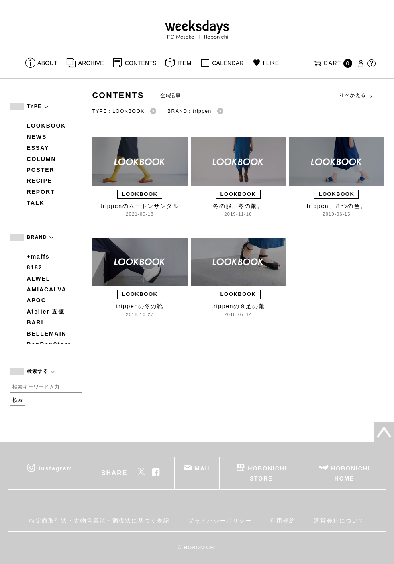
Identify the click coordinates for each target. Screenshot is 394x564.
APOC (36, 300)
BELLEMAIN (47, 333)
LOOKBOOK (46, 125)
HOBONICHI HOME (350, 473)
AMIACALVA (47, 289)
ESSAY (38, 148)
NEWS (37, 137)
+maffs (38, 256)
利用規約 (283, 520)
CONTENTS (141, 63)
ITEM (185, 63)
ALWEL (39, 278)
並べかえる (356, 95)
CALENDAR (227, 63)
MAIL (203, 468)
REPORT (41, 192)
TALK (36, 203)
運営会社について (339, 520)
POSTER (41, 170)
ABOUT (47, 63)
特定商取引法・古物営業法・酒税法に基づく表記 (99, 520)
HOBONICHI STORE (267, 473)
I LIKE (271, 63)
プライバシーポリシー (220, 520)
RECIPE (40, 180)
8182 (35, 267)
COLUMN (41, 159)
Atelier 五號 (46, 311)
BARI (35, 322)
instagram (55, 468)
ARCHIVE (91, 63)
